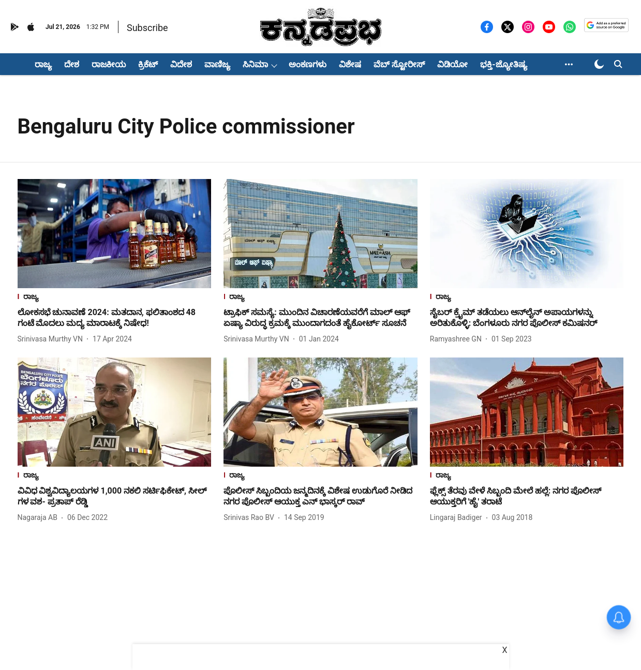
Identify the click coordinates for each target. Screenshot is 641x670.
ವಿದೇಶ (181, 64)
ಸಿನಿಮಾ (255, 64)
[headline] (115, 318)
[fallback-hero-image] (115, 233)
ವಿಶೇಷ (350, 64)
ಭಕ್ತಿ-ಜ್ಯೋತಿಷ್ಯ (503, 64)
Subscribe (147, 27)
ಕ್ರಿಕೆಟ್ (148, 64)
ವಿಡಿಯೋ (452, 64)
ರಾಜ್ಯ (43, 64)
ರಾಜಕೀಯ (109, 64)
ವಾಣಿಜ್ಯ (217, 64)
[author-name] (52, 339)
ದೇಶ (71, 64)
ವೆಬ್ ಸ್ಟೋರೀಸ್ (399, 64)
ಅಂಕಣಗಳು (307, 64)
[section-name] (115, 297)
